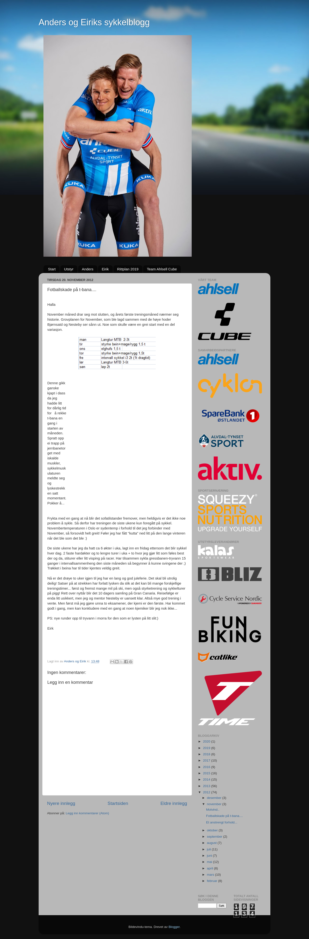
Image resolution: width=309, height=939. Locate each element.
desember (214, 798)
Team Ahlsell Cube (162, 269)
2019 (207, 748)
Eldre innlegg (174, 803)
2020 (207, 741)
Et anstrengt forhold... (221, 822)
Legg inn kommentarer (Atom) (87, 813)
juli (209, 849)
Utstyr (68, 269)
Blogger (174, 927)
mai (210, 862)
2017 (207, 760)
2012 (207, 792)
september (215, 836)
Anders (87, 269)
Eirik (105, 269)
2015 (207, 773)
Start (52, 269)
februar (212, 881)
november (214, 804)
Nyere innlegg (61, 803)
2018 (207, 754)
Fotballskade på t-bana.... (224, 816)
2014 (207, 779)
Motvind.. (212, 809)
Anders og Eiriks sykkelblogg (94, 22)
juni (210, 855)
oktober (213, 830)
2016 (207, 767)
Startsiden (118, 803)
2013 (207, 786)
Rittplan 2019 (127, 269)
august (212, 843)
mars (211, 874)
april (210, 868)
